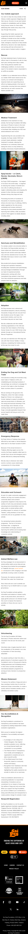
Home (6, 865)
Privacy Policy (14, 869)
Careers (12, 865)
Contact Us (20, 865)
